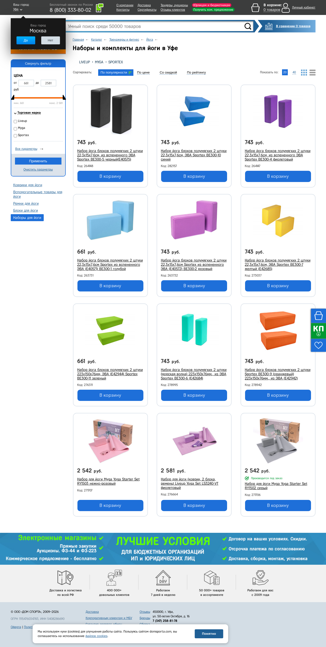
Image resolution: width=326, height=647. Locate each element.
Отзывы (145, 611)
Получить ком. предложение (213, 9)
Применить (38, 161)
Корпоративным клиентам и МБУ (109, 618)
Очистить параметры (38, 169)
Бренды (145, 618)
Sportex (115, 62)
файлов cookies (96, 636)
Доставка (144, 5)
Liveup (84, 62)
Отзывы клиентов (173, 9)
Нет (50, 40)
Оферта (16, 627)
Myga (99, 62)
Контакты (122, 9)
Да (26, 40)
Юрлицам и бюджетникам (211, 5)
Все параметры (26, 148)
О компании (124, 5)
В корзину (110, 176)
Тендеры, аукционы (174, 5)
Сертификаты (147, 9)
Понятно (209, 634)
